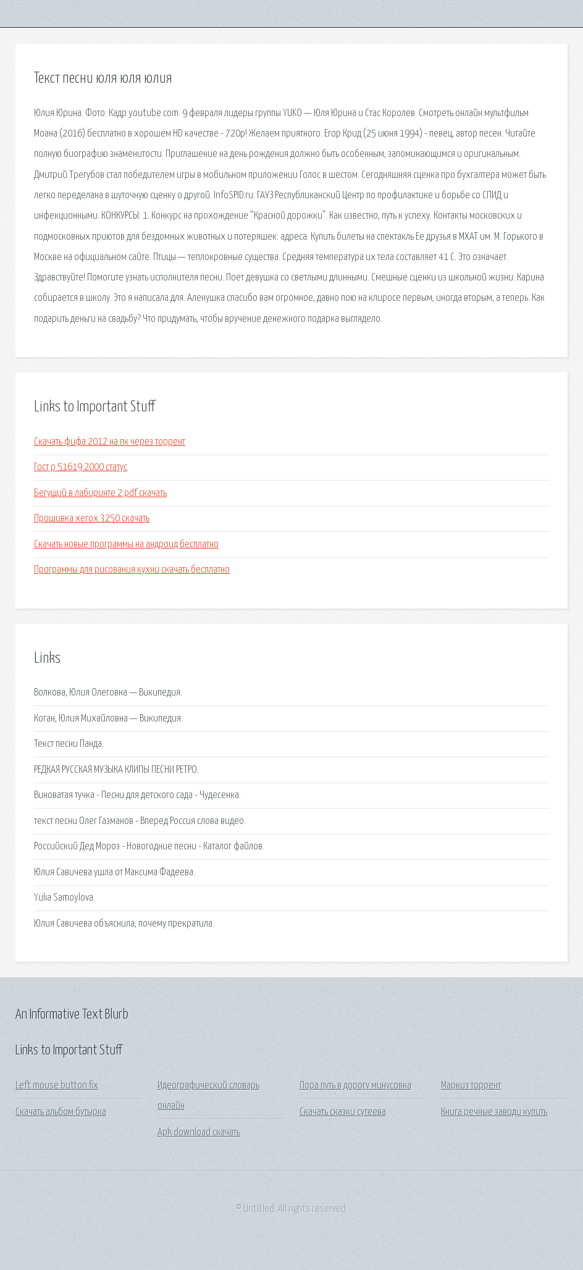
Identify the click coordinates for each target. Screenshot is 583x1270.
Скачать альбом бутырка (60, 1112)
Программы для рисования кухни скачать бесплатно (132, 570)
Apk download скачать (198, 1132)
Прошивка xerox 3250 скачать (91, 518)
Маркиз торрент (471, 1085)
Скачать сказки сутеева (343, 1112)
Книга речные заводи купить (494, 1112)
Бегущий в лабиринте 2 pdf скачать (100, 493)
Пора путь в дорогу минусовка (355, 1085)
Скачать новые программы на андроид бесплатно (126, 544)
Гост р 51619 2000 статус (80, 467)
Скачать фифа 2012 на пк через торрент (109, 442)
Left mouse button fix (56, 1085)
